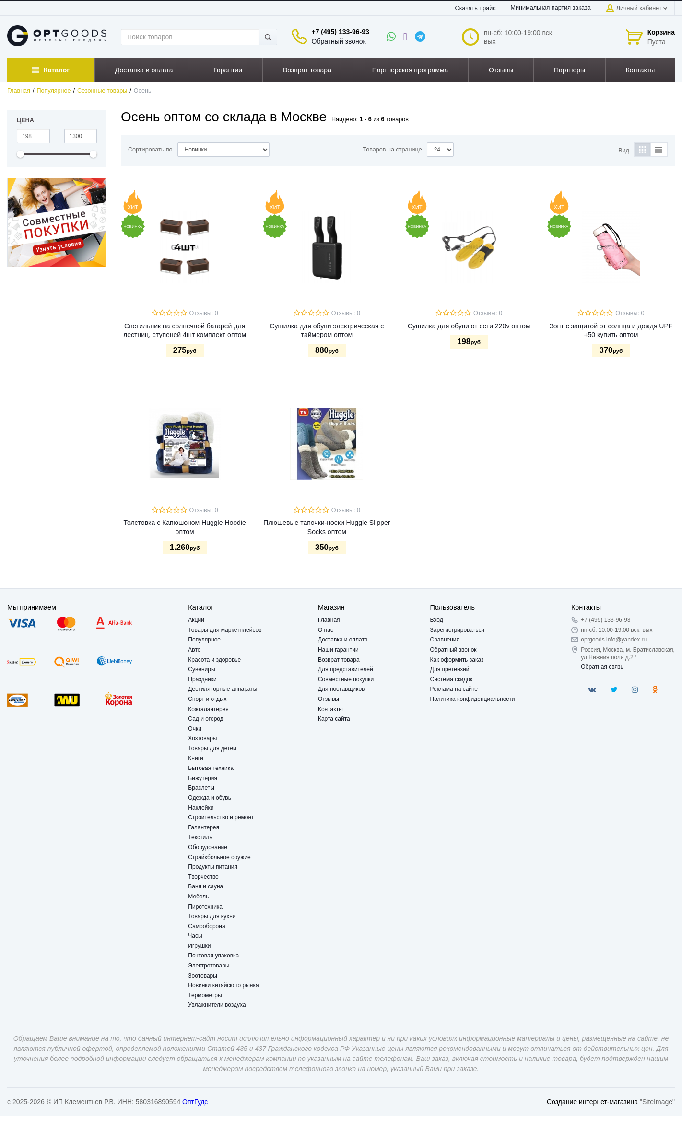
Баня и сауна (205, 886)
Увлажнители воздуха (217, 1005)
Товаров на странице (392, 149)
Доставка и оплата (343, 639)
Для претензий (450, 669)
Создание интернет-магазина (592, 1102)
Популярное (54, 90)
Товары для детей (212, 748)
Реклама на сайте (454, 689)
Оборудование (207, 847)
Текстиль (200, 837)
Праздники (202, 679)
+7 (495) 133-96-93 (340, 31)
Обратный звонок (339, 41)
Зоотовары (202, 975)
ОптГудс (195, 1102)
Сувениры (201, 669)
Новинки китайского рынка (223, 985)
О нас (325, 630)
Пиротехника (205, 906)
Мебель (198, 896)
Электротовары (208, 965)
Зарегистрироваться (457, 630)
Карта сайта (334, 718)
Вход (436, 620)
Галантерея (203, 827)
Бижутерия (202, 778)
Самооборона (206, 926)
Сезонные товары (102, 90)
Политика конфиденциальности (472, 699)
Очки (194, 728)
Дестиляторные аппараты (222, 689)
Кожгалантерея (208, 709)
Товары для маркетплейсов (224, 630)
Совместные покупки (346, 679)
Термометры (205, 995)
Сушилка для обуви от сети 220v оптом (469, 326)
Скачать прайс (475, 8)
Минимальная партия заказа (551, 7)
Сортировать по (150, 149)
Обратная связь (602, 667)
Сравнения (445, 639)
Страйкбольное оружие (219, 857)
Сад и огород (205, 718)
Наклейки (200, 807)
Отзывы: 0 (203, 313)
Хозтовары (202, 738)
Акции (196, 620)
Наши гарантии (338, 649)
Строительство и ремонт (221, 817)
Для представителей (345, 669)
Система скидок (451, 679)
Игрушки (199, 946)
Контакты (330, 709)
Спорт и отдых (207, 699)
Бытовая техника (211, 768)
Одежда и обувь (209, 797)
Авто (194, 649)
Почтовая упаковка (213, 955)
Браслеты (201, 787)
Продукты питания (212, 866)
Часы (195, 935)
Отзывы (328, 699)
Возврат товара (339, 659)
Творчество (203, 877)
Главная (18, 90)
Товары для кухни (211, 916)
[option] (57, 222)
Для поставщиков (341, 689)
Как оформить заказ (457, 659)
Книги (195, 758)
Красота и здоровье (214, 659)
